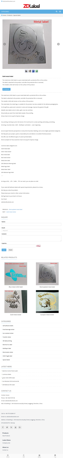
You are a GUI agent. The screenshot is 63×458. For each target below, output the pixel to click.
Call (24, 456)
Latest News (6, 440)
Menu (39, 456)
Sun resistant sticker (8, 333)
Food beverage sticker (8, 329)
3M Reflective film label (8, 385)
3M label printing (7, 341)
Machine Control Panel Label (10, 371)
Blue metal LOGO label (16, 287)
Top (55, 456)
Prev (4, 44)
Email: (3, 228)
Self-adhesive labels (8, 325)
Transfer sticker (7, 337)
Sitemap (12, 423)
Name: (3, 221)
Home (4, 15)
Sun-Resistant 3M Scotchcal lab (10, 381)
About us (5, 447)
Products (9, 15)
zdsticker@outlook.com (9, 1)
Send (4, 250)
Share (8, 456)
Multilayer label (7, 348)
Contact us (5, 450)
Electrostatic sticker (8, 352)
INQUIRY (6, 89)
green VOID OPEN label (8, 378)
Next (58, 44)
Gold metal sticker (11, 212)
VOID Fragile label (7, 356)
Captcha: (4, 243)
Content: (4, 234)
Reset (10, 250)
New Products (6, 436)
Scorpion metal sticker (47, 315)
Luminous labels (6, 374)
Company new (6, 443)
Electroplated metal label (15, 209)
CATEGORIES (5, 12)
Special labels (17, 15)
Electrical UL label (7, 344)
